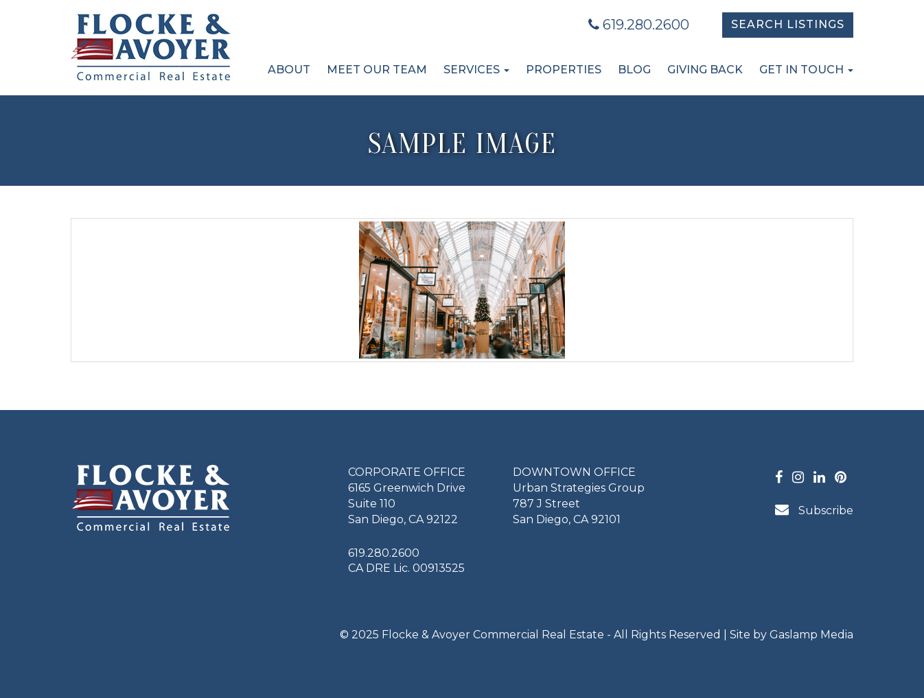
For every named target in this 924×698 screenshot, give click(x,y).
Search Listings (787, 24)
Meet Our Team (377, 69)
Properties (563, 69)
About (289, 69)
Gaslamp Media (811, 634)
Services (476, 69)
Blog (634, 69)
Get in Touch (806, 69)
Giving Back (705, 69)
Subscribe (814, 510)
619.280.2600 (638, 24)
